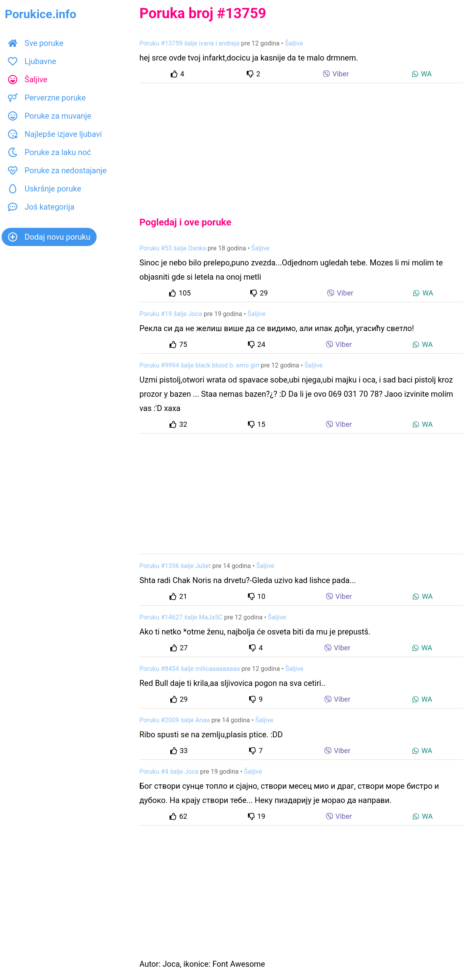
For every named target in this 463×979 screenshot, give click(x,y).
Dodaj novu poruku (49, 237)
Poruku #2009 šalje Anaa (174, 720)
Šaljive (27, 79)
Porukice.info (40, 14)
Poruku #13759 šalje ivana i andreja (189, 43)
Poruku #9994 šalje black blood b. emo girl (199, 365)
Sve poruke (35, 43)
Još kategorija (41, 207)
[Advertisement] (301, 143)
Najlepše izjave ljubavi (55, 134)
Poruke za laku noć (49, 152)
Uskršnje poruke (44, 188)
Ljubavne (32, 61)
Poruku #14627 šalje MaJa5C (181, 617)
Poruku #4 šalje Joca (168, 771)
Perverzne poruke (47, 97)
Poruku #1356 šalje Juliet (175, 566)
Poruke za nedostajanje (57, 170)
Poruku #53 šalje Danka (172, 248)
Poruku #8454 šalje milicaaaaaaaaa (189, 668)
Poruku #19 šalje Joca (170, 314)
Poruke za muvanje (49, 116)
